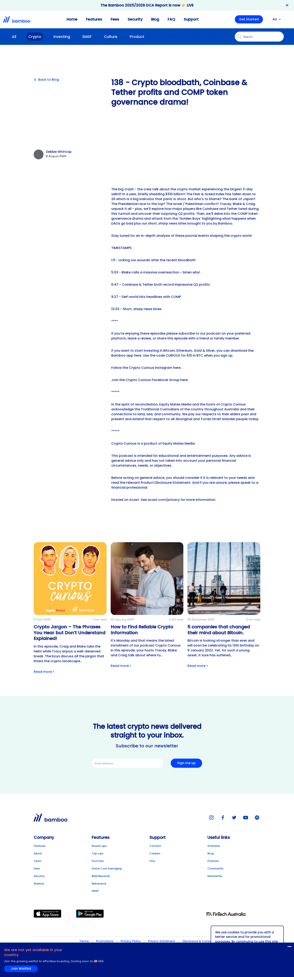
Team (37, 861)
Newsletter (214, 876)
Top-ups (97, 853)
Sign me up (186, 763)
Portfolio (98, 861)
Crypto (34, 36)
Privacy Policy (131, 941)
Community (215, 868)
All (14, 36)
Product (137, 36)
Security (135, 19)
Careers (154, 853)
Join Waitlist (281, 947)
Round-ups (99, 846)
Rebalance (99, 884)
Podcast (213, 861)
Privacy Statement (161, 941)
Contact (155, 846)
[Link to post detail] (70, 609)
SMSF (87, 36)
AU (273, 19)
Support (191, 19)
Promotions (104, 941)
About (38, 853)
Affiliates (213, 846)
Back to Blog (46, 80)
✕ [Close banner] (287, 5)
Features (94, 19)
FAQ (171, 19)
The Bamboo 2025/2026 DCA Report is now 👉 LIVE (147, 5)
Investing (61, 36)
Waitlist (39, 884)
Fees (115, 19)
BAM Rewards (101, 876)
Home (72, 19)
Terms (84, 941)
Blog (155, 19)
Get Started (249, 19)
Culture (110, 36)
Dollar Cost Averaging (106, 868)
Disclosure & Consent (199, 941)
